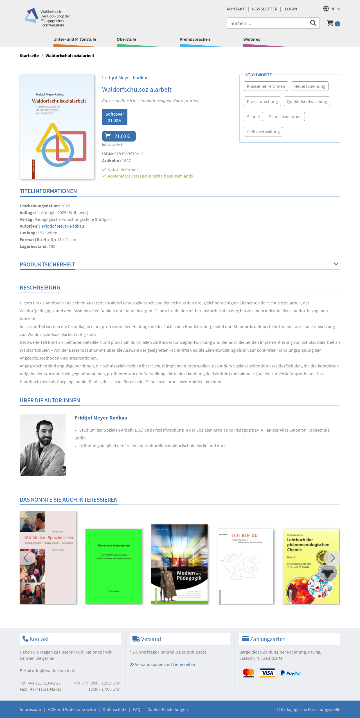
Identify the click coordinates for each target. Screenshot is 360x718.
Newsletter (264, 9)
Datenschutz (114, 709)
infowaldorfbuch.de (53, 670)
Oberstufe (126, 39)
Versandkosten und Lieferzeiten (162, 664)
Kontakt (236, 9)
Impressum (30, 709)
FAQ (137, 709)
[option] (49, 558)
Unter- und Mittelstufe (74, 39)
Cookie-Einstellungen (167, 709)
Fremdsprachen (195, 39)
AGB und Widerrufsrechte (72, 709)
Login (291, 9)
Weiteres (251, 39)
